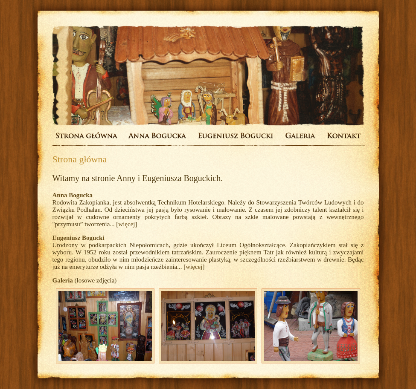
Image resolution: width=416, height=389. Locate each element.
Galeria (62, 280)
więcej (126, 224)
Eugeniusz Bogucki (78, 237)
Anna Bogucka (72, 195)
